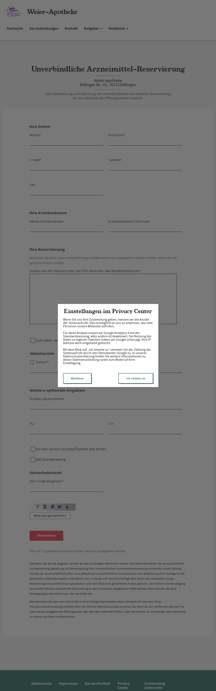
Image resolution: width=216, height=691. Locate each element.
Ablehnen (77, 378)
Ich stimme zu (135, 378)
